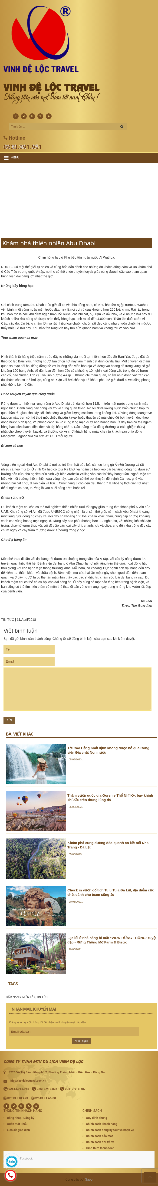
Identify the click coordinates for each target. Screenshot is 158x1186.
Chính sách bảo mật (99, 1136)
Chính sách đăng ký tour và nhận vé (110, 1130)
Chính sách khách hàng (101, 1124)
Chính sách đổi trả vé (100, 1142)
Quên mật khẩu (17, 1124)
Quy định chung (96, 1118)
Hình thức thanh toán (100, 1148)
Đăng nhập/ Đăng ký (20, 1118)
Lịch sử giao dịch (18, 1130)
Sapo (89, 1179)
